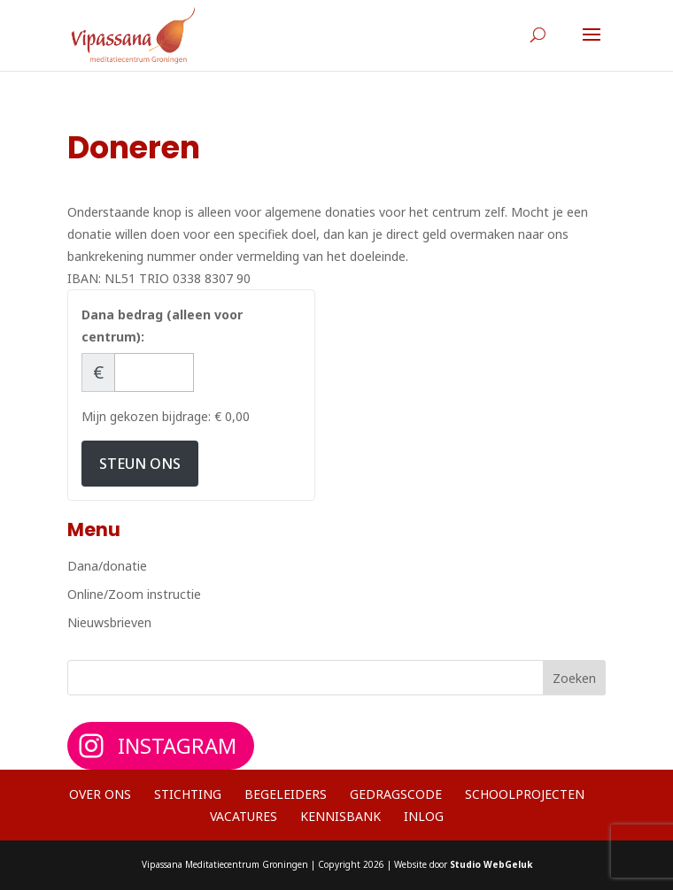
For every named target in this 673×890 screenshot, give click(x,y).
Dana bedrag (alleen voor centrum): (162, 325)
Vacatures (243, 816)
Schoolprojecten (524, 794)
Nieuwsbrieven (109, 622)
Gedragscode (396, 794)
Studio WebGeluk (491, 864)
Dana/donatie (107, 565)
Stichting (187, 794)
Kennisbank (340, 816)
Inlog (424, 816)
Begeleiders (285, 794)
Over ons (100, 794)
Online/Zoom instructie (134, 594)
